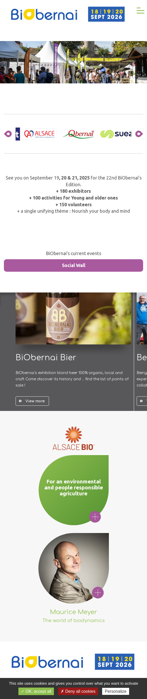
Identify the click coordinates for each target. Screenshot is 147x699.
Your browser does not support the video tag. (73, 62)
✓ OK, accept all (36, 691)
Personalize (116, 691)
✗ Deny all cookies (78, 691)
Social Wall (73, 265)
